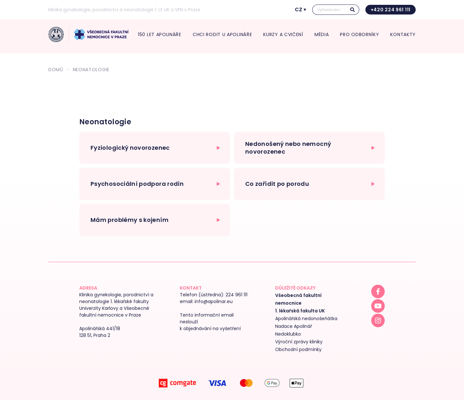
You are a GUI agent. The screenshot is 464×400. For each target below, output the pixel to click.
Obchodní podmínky (298, 349)
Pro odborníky (359, 34)
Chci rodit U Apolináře (222, 34)
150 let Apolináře (159, 34)
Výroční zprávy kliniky (299, 341)
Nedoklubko (288, 334)
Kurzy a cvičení (283, 34)
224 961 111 (236, 294)
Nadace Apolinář (293, 326)
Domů (55, 69)
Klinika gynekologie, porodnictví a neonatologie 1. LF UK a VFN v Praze (124, 9)
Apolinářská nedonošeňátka (306, 318)
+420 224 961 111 (391, 9)
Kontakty (403, 34)
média (321, 34)
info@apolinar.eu (214, 301)
